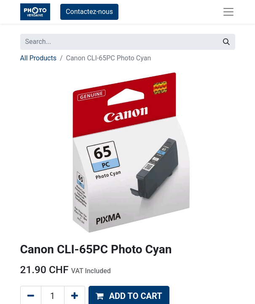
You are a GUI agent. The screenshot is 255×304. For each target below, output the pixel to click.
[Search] (226, 42)
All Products (38, 58)
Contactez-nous (89, 12)
